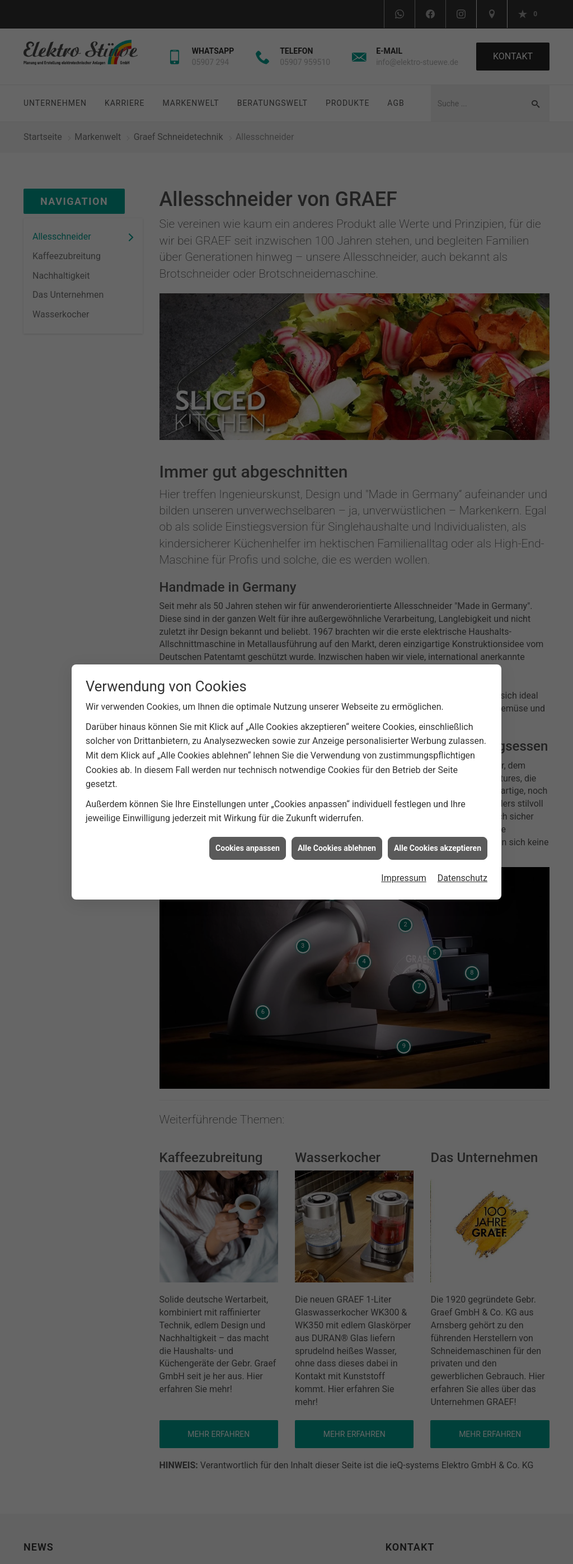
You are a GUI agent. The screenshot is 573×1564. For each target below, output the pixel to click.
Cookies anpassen (247, 843)
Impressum (403, 873)
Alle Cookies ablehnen (337, 843)
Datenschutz (462, 873)
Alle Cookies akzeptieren (437, 843)
